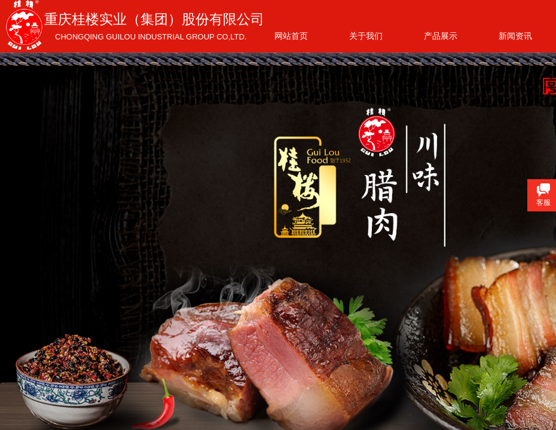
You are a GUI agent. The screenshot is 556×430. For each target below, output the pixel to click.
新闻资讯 (515, 36)
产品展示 (440, 36)
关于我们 (366, 36)
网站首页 (291, 36)
